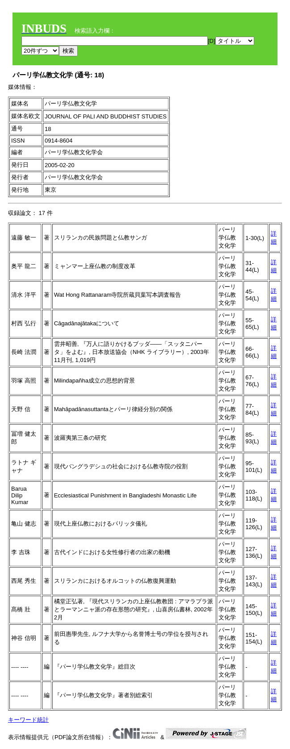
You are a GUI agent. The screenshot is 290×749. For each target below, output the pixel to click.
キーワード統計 (28, 719)
